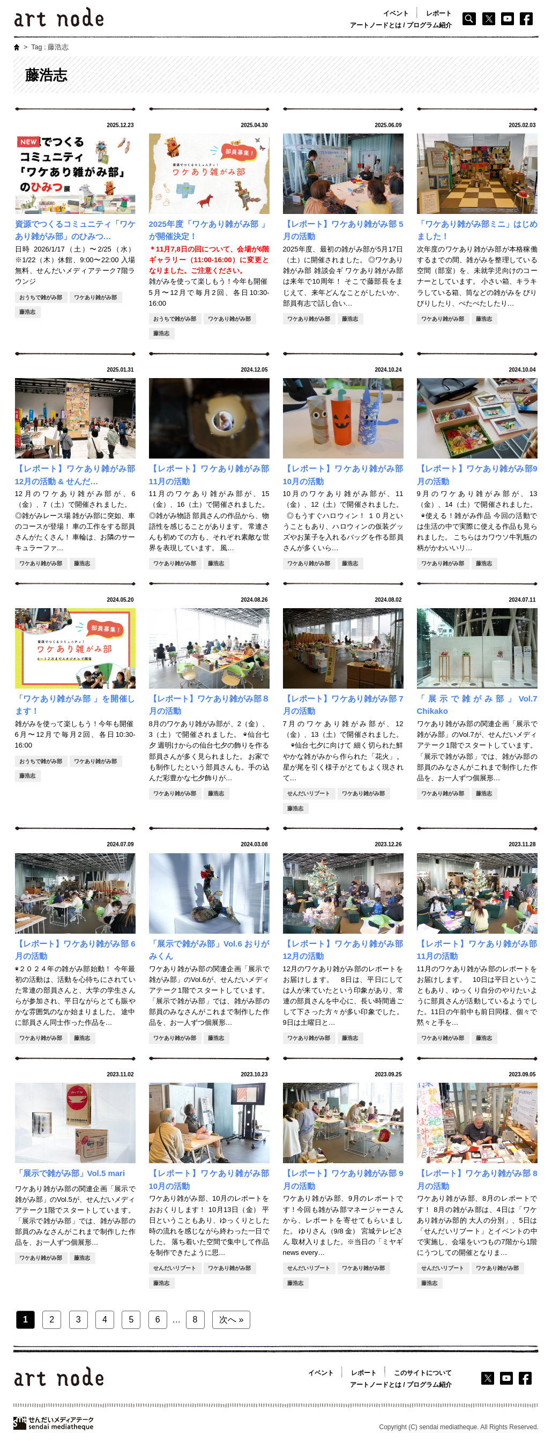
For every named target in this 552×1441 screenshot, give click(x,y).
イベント (396, 13)
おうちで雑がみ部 (40, 297)
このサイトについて (423, 1373)
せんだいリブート (308, 793)
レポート (439, 13)
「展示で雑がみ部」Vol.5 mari (70, 1173)
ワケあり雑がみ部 (95, 297)
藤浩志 (27, 312)
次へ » (231, 1319)
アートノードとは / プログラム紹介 (401, 25)
